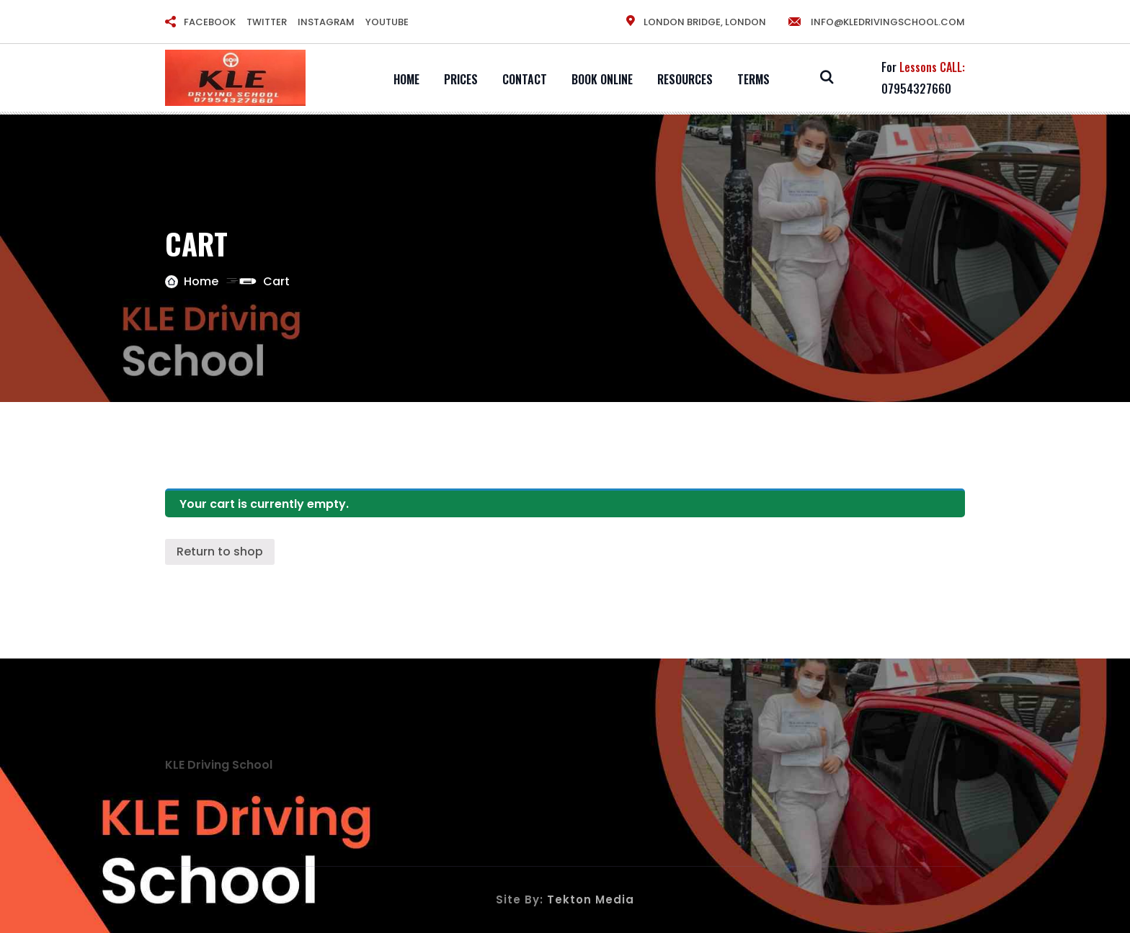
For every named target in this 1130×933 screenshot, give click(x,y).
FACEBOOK (210, 22)
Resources (685, 79)
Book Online (602, 79)
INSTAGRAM (326, 22)
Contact (524, 79)
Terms (753, 79)
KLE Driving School (218, 764)
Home (406, 79)
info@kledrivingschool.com (876, 22)
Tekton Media (590, 899)
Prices (461, 79)
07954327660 (916, 88)
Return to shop (220, 551)
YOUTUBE (387, 22)
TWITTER (266, 22)
